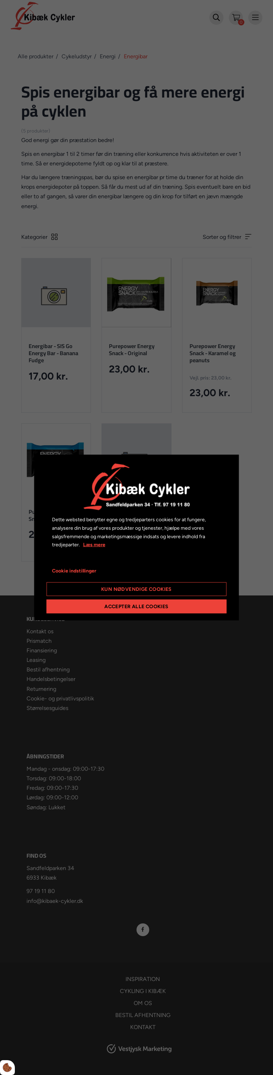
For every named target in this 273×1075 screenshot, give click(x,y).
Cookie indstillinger (74, 571)
